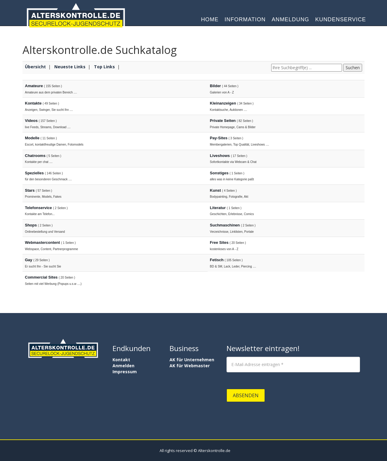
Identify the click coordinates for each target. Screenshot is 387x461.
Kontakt (121, 359)
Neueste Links (70, 66)
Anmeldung (290, 21)
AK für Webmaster (190, 365)
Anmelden (123, 365)
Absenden (246, 395)
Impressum (124, 371)
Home (210, 21)
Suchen (353, 67)
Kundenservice (340, 21)
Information (245, 21)
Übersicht (35, 66)
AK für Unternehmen (192, 359)
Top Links (104, 66)
